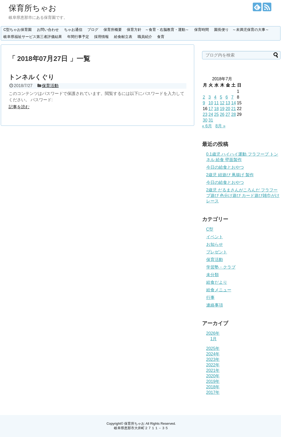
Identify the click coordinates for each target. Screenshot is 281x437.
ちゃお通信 (73, 29)
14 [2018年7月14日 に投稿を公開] (233, 103)
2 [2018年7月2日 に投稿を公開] (204, 97)
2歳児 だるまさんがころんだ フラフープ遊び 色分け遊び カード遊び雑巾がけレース (243, 195)
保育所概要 (113, 29)
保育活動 (50, 85)
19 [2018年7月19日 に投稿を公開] (222, 108)
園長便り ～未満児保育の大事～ (241, 29)
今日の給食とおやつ (225, 167)
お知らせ (214, 244)
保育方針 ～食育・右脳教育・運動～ (158, 29)
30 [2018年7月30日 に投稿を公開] (205, 120)
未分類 (212, 275)
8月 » (220, 126)
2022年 (213, 365)
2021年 (213, 370)
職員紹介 (144, 37)
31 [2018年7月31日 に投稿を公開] (210, 120)
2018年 (213, 387)
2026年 (213, 333)
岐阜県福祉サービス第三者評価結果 (32, 37)
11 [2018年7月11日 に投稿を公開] (216, 103)
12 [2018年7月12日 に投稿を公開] (222, 103)
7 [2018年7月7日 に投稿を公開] (232, 97)
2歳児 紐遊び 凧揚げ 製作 (230, 175)
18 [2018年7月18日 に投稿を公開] (216, 108)
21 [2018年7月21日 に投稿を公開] (233, 108)
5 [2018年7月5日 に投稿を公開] (221, 97)
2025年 (213, 348)
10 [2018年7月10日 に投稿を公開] (210, 103)
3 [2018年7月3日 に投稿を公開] (209, 97)
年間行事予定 (78, 37)
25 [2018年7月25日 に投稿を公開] (216, 114)
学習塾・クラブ (221, 267)
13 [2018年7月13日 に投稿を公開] (228, 103)
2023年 (213, 359)
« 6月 (207, 126)
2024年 (213, 354)
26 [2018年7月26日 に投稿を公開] (222, 114)
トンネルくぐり (31, 77)
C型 (210, 229)
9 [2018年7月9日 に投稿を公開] (204, 103)
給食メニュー (218, 290)
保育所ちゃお (32, 8)
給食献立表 (123, 37)
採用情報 (101, 37)
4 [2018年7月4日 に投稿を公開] (215, 97)
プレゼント (216, 252)
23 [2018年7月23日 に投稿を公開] (205, 114)
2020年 (213, 376)
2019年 (213, 381)
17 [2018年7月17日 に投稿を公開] (210, 108)
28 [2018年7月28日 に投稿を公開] (233, 114)
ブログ (92, 29)
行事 (210, 297)
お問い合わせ (48, 29)
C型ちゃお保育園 (17, 29)
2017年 (213, 392)
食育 (160, 37)
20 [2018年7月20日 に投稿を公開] (228, 108)
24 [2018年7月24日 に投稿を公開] (210, 114)
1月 (213, 339)
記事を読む (19, 107)
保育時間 (201, 29)
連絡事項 (214, 305)
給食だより (216, 282)
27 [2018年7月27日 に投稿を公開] (228, 114)
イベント (214, 237)
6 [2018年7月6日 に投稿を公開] (227, 97)
